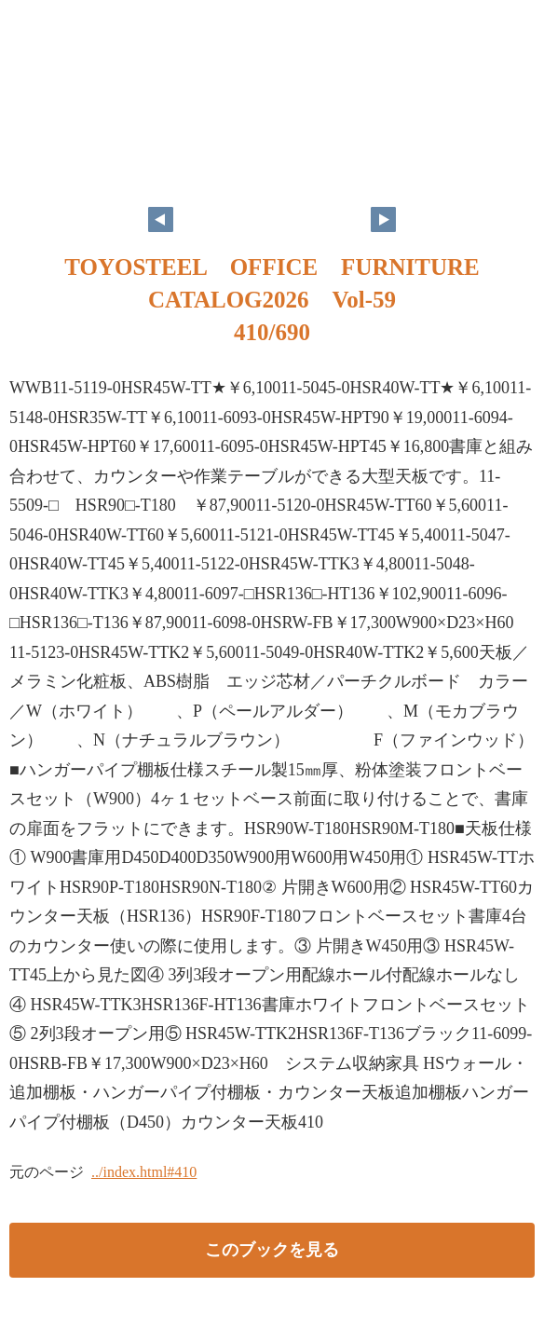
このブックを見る (272, 1249)
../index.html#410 (144, 1172)
